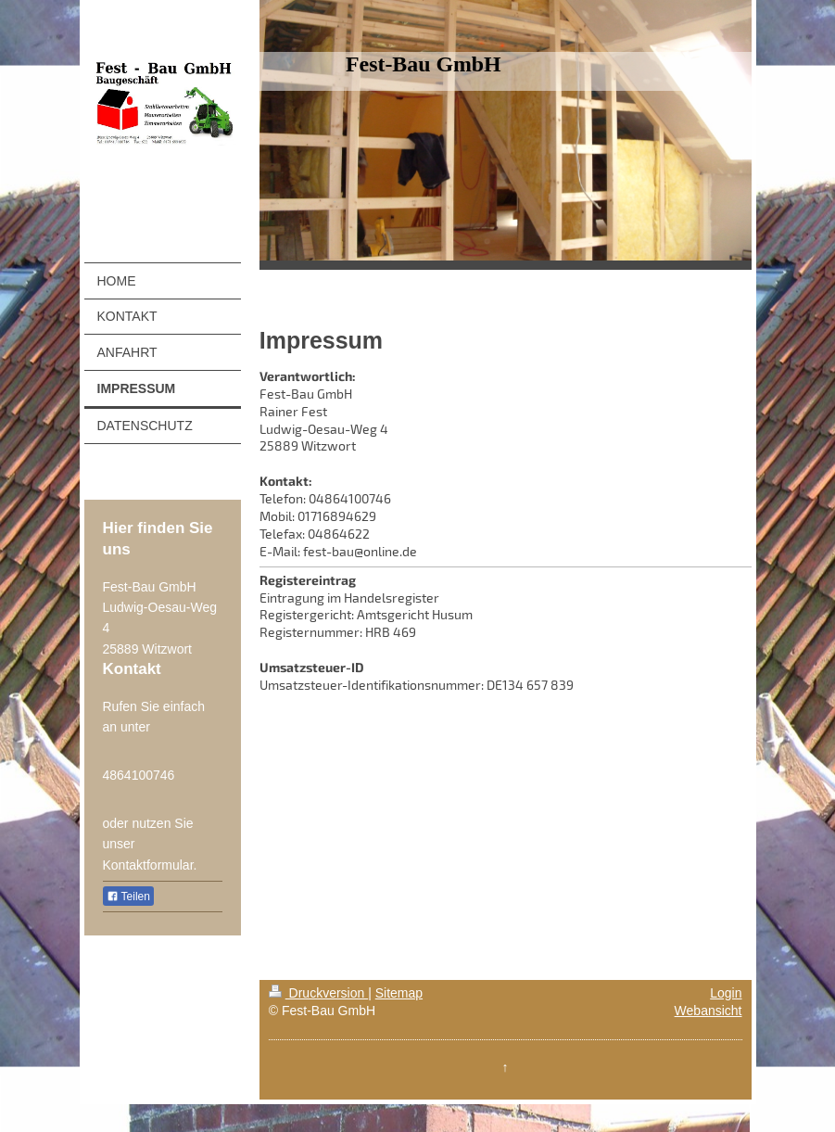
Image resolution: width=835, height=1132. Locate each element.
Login (725, 993)
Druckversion (318, 993)
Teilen (128, 896)
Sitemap (399, 993)
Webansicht (708, 1010)
